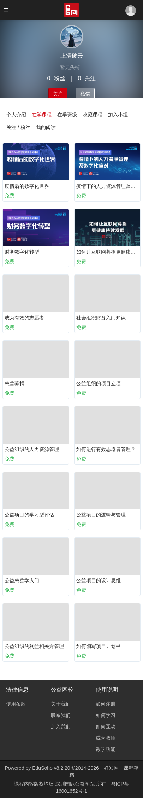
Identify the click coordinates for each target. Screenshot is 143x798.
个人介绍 (16, 114)
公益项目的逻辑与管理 (101, 514)
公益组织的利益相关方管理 (34, 646)
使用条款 (16, 704)
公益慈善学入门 (22, 580)
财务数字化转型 (22, 252)
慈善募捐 (14, 383)
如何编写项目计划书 (98, 646)
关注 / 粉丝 (18, 127)
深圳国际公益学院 (75, 784)
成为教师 (105, 738)
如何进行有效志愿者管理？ (106, 449)
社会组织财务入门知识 (101, 317)
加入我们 (61, 726)
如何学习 (105, 715)
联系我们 (61, 715)
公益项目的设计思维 (98, 580)
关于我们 (61, 704)
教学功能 (105, 749)
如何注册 (105, 704)
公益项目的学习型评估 (29, 514)
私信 (85, 94)
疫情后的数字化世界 (27, 186)
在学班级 (67, 114)
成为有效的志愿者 (24, 317)
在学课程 (42, 114)
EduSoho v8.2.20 (51, 768)
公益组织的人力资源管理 (32, 449)
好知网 (111, 768)
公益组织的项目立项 (98, 383)
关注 (58, 94)
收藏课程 (92, 114)
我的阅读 (46, 127)
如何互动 (105, 726)
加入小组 (118, 114)
